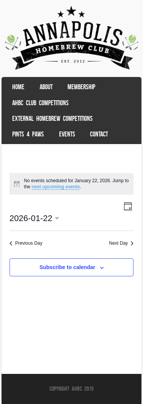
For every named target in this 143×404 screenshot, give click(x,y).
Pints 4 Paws (28, 134)
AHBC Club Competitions (40, 103)
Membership (81, 87)
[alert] (72, 184)
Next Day (121, 243)
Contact (99, 134)
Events (67, 134)
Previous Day (26, 243)
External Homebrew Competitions (52, 118)
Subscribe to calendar (67, 267)
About (46, 87)
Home (18, 87)
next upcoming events (56, 186)
